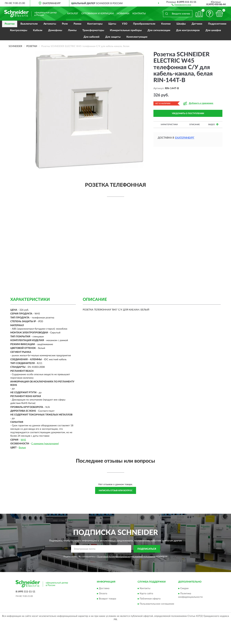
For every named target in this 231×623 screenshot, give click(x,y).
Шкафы (181, 24)
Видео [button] (213, 124)
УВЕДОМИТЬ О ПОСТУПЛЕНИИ (188, 113)
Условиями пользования (143, 557)
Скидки (184, 588)
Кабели (37, 30)
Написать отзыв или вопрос (115, 490)
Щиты (112, 24)
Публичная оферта (150, 599)
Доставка (104, 588)
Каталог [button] (72, 13)
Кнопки (166, 24)
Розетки (10, 24)
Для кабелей (91, 37)
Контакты (139, 13)
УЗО (124, 24)
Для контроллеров (188, 30)
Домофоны (55, 30)
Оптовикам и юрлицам (97, 13)
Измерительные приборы (126, 30)
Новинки (123, 13)
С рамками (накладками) (45, 443)
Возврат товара (107, 599)
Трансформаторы (93, 30)
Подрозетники (217, 24)
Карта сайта (146, 593)
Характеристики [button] (169, 124)
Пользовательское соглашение (157, 604)
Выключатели (29, 24)
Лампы (72, 30)
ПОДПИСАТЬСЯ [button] (146, 549)
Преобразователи (144, 24)
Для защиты (113, 37)
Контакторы (95, 24)
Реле (65, 24)
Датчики (197, 24)
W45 (23, 440)
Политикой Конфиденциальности (113, 557)
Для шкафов (213, 30)
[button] (181, 4)
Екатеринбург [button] (184, 137)
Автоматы (50, 24)
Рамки (77, 24)
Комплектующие (136, 37)
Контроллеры (18, 30)
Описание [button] (194, 124)
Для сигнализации (159, 30)
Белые (22, 447)
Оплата (103, 593)
